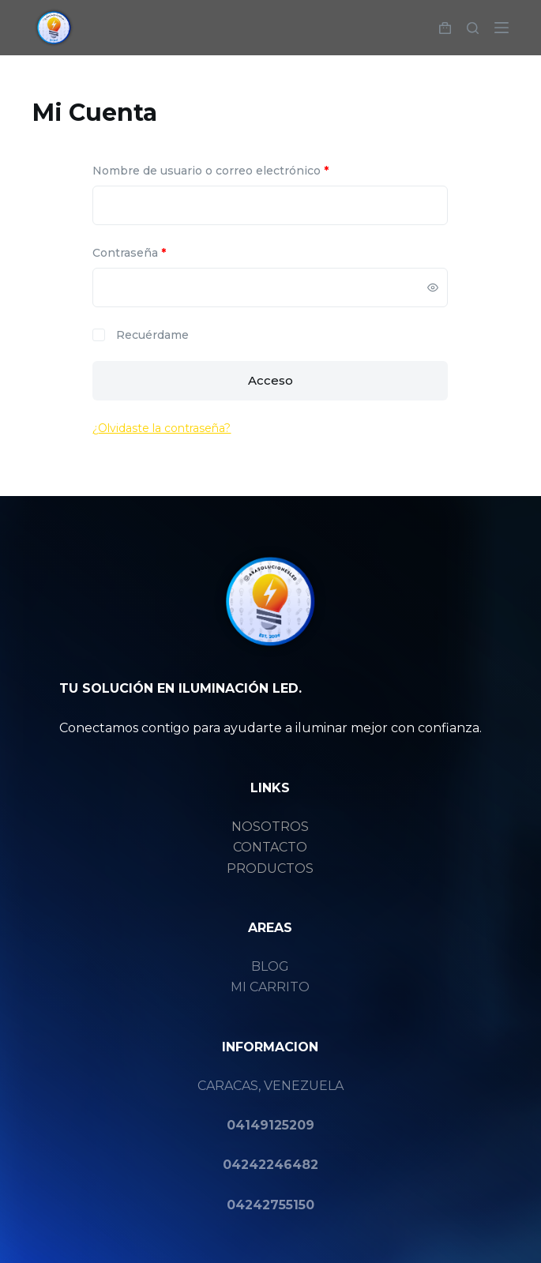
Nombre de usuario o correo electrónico (242, 170)
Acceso (270, 380)
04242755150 (270, 1204)
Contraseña (160, 252)
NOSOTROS (270, 826)
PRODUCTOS (270, 868)
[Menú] (501, 28)
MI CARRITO (270, 986)
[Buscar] (473, 28)
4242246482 (274, 1164)
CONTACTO (270, 847)
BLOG (270, 966)
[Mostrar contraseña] (432, 287)
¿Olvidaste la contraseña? (161, 428)
